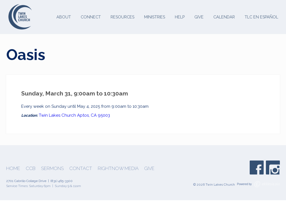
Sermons (52, 168)
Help (180, 17)
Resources (122, 17)
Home (13, 168)
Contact (80, 168)
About (63, 17)
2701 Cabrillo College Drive (26, 181)
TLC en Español (261, 17)
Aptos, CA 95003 (93, 115)
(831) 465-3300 (62, 181)
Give (199, 17)
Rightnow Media (118, 168)
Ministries (154, 17)
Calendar (224, 17)
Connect (91, 17)
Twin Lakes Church (57, 115)
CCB (30, 168)
